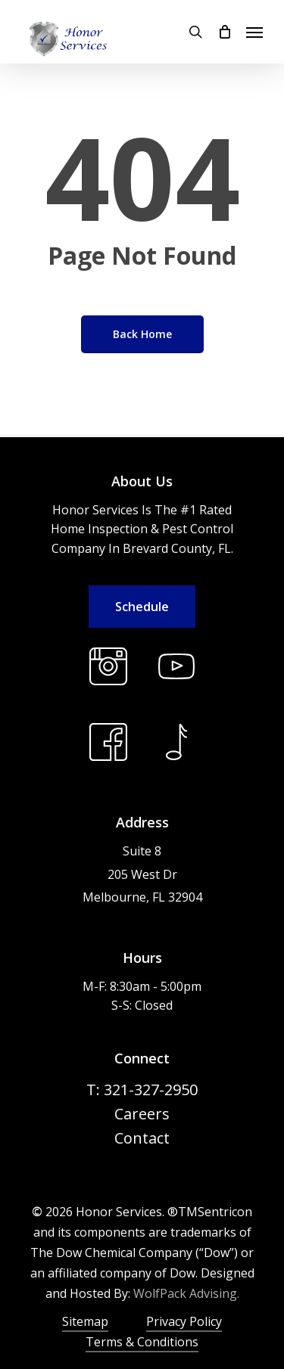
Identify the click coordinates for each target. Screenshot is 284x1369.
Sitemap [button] (85, 1321)
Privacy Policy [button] (184, 1321)
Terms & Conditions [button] (142, 1341)
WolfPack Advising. (186, 1293)
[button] (254, 31)
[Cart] (224, 31)
